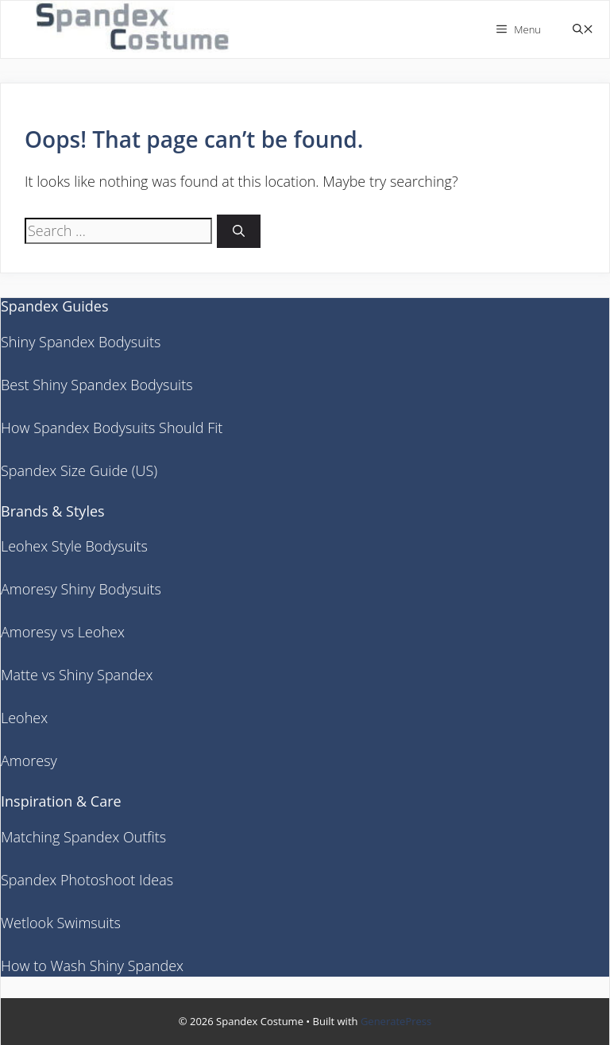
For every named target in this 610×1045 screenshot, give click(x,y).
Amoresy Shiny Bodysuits (81, 588)
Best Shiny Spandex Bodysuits (97, 384)
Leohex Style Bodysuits (74, 545)
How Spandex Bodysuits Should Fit (111, 427)
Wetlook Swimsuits (61, 922)
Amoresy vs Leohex (63, 631)
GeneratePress (396, 1021)
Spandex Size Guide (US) (79, 470)
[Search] (238, 232)
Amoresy (29, 760)
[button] (583, 30)
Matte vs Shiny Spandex (76, 674)
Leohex (24, 717)
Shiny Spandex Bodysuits (80, 341)
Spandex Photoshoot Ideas (87, 879)
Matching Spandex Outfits (83, 836)
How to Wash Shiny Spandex (92, 965)
